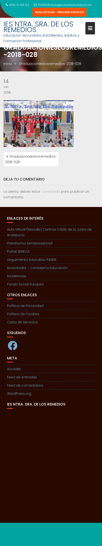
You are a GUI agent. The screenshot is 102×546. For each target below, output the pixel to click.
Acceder (14, 369)
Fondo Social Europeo (25, 284)
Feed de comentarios (25, 385)
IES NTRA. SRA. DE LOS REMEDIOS (38, 27)
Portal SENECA (18, 251)
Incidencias (16, 276)
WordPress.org (19, 393)
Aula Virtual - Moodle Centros (59, 12)
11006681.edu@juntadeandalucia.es (63, 5)
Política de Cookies (23, 314)
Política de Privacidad (25, 305)
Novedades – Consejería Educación (37, 268)
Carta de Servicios (22, 322)
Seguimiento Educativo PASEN (31, 259)
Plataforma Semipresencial (29, 243)
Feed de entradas (22, 377)
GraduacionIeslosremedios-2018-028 (31, 159)
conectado (50, 191)
